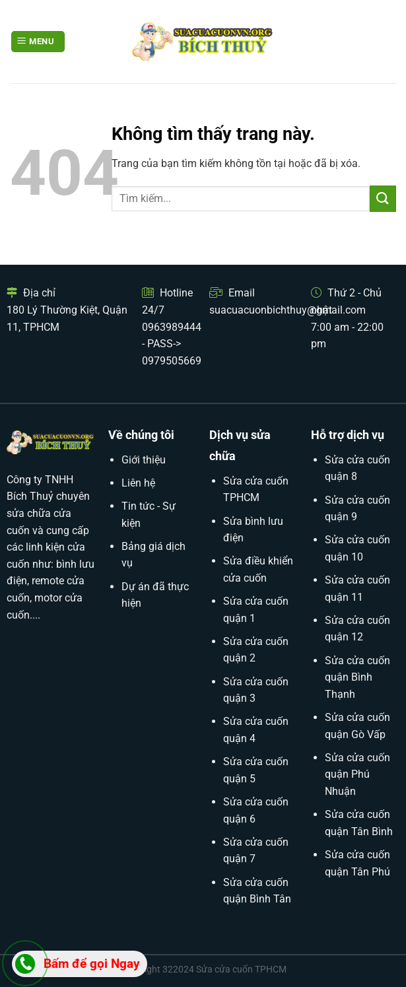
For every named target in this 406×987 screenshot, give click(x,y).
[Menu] (38, 42)
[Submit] (383, 198)
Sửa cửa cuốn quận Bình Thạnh (357, 677)
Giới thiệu (143, 460)
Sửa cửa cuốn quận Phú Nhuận (357, 774)
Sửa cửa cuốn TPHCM (241, 969)
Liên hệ (138, 483)
